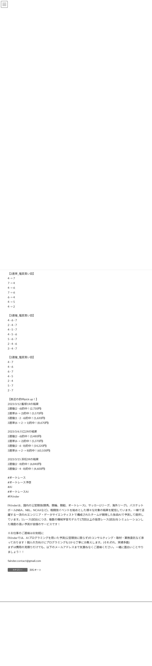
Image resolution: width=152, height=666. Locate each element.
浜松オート (35, 569)
